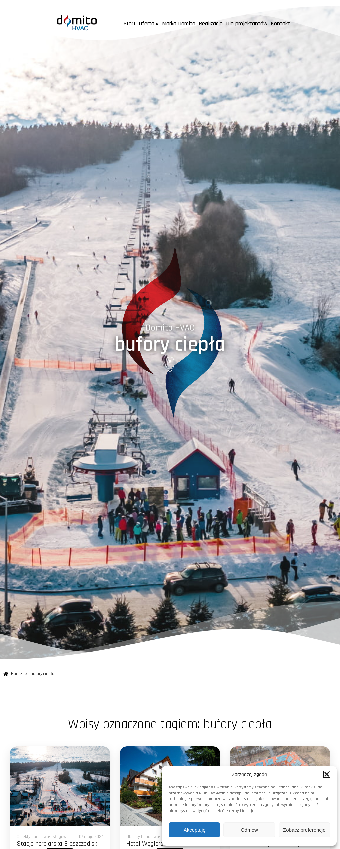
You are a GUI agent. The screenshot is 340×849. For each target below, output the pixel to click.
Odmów (249, 830)
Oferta (143, 23)
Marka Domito (179, 23)
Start (121, 23)
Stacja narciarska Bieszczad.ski (58, 843)
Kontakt (289, 23)
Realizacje (214, 23)
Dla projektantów (252, 23)
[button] (326, 774)
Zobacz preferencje (304, 830)
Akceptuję (195, 830)
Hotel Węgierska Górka (156, 843)
